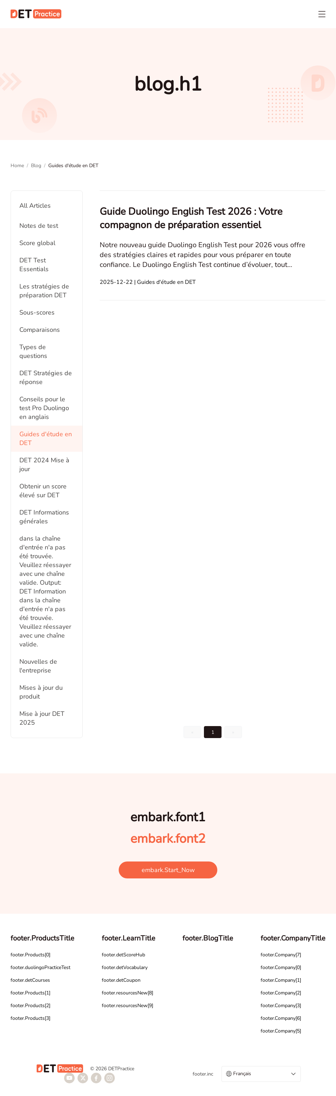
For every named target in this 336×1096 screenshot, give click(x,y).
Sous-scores (37, 312)
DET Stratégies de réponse (45, 377)
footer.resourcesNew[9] (127, 1005)
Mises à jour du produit (41, 692)
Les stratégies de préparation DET (44, 290)
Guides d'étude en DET (45, 438)
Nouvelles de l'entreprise (38, 666)
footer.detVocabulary (125, 967)
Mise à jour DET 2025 (41, 718)
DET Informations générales (44, 516)
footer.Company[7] (281, 954)
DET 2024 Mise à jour (44, 464)
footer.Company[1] (281, 980)
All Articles (35, 205)
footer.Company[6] (281, 1018)
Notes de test (38, 225)
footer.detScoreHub (123, 954)
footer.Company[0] (281, 967)
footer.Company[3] (281, 1005)
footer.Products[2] (30, 1005)
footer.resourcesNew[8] (127, 993)
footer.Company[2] (281, 993)
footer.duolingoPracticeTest (40, 967)
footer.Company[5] (281, 1031)
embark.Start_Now (168, 870)
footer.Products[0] (30, 954)
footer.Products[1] (30, 993)
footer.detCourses (30, 980)
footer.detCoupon (121, 980)
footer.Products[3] (30, 1018)
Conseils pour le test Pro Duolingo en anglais (44, 408)
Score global (37, 243)
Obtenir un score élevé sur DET (43, 490)
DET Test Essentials (34, 264)
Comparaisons (39, 329)
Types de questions (33, 351)
